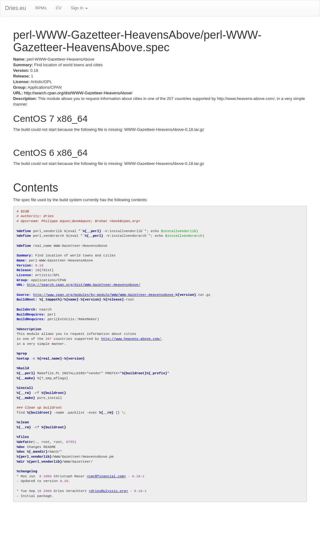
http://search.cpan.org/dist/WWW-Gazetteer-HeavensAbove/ (78, 93)
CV (58, 8)
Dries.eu (15, 8)
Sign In (79, 8)
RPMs (40, 8)
